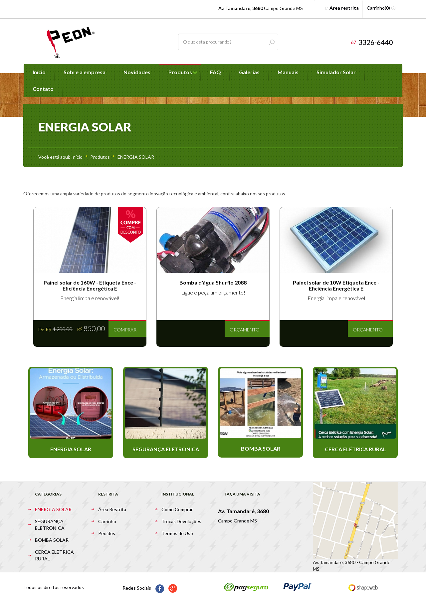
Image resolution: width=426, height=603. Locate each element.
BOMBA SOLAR (52, 540)
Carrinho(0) (381, 8)
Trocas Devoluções (181, 521)
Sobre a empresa (85, 72)
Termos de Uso (177, 533)
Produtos (180, 72)
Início (39, 72)
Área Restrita (112, 509)
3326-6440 (372, 42)
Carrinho (107, 521)
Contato (43, 89)
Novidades (136, 72)
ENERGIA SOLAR (135, 157)
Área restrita (342, 8)
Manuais (288, 72)
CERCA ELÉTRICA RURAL (54, 555)
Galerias (249, 72)
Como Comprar (177, 509)
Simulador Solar (336, 72)
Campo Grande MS (260, 8)
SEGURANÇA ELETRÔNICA (50, 524)
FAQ (215, 72)
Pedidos (106, 533)
